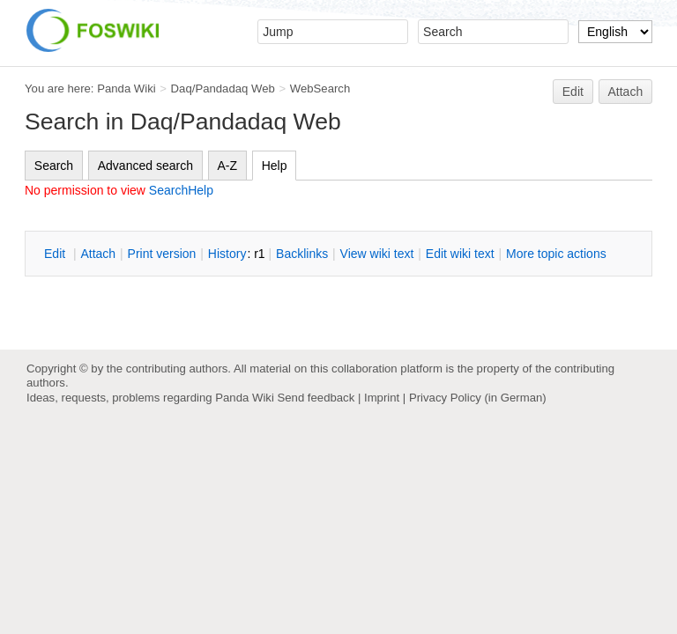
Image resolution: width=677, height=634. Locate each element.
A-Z (228, 165)
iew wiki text (377, 254)
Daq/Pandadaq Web (223, 88)
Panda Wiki (126, 88)
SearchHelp (181, 190)
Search (53, 165)
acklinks (302, 254)
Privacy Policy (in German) (478, 397)
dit (56, 254)
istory (227, 254)
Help (274, 165)
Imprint (381, 397)
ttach (97, 254)
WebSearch (320, 88)
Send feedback (315, 397)
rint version (162, 254)
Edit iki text (460, 254)
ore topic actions (556, 254)
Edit (573, 92)
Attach (626, 92)
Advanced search (145, 165)
